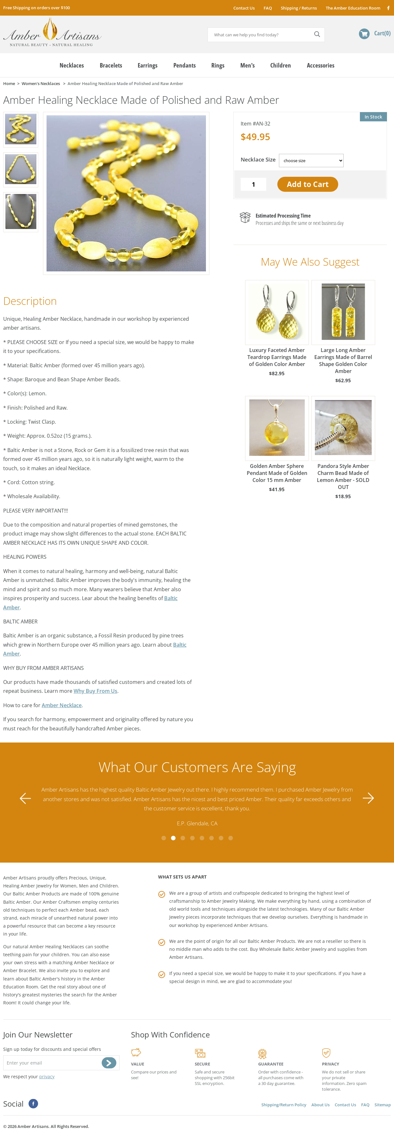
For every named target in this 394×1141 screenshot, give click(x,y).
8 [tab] (230, 838)
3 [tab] (182, 838)
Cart (382, 33)
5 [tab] (202, 838)
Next (368, 798)
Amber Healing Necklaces (57, 947)
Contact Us (244, 8)
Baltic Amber (17, 902)
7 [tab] (221, 838)
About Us (320, 1105)
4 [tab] (192, 838)
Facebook (388, 8)
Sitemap (383, 1105)
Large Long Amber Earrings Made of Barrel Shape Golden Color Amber (343, 327)
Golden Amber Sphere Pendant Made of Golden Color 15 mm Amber (277, 440)
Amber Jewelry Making (231, 901)
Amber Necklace (62, 705)
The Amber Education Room (353, 8)
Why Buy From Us (95, 690)
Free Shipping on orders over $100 (36, 8)
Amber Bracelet (19, 970)
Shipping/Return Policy (283, 1105)
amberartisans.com (52, 31)
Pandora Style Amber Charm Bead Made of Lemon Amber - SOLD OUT (343, 443)
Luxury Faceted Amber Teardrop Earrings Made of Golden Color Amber (277, 324)
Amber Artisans (185, 957)
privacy (47, 1076)
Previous (25, 798)
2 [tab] (173, 838)
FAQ (268, 8)
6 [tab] (211, 838)
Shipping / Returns (299, 8)
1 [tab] (163, 838)
